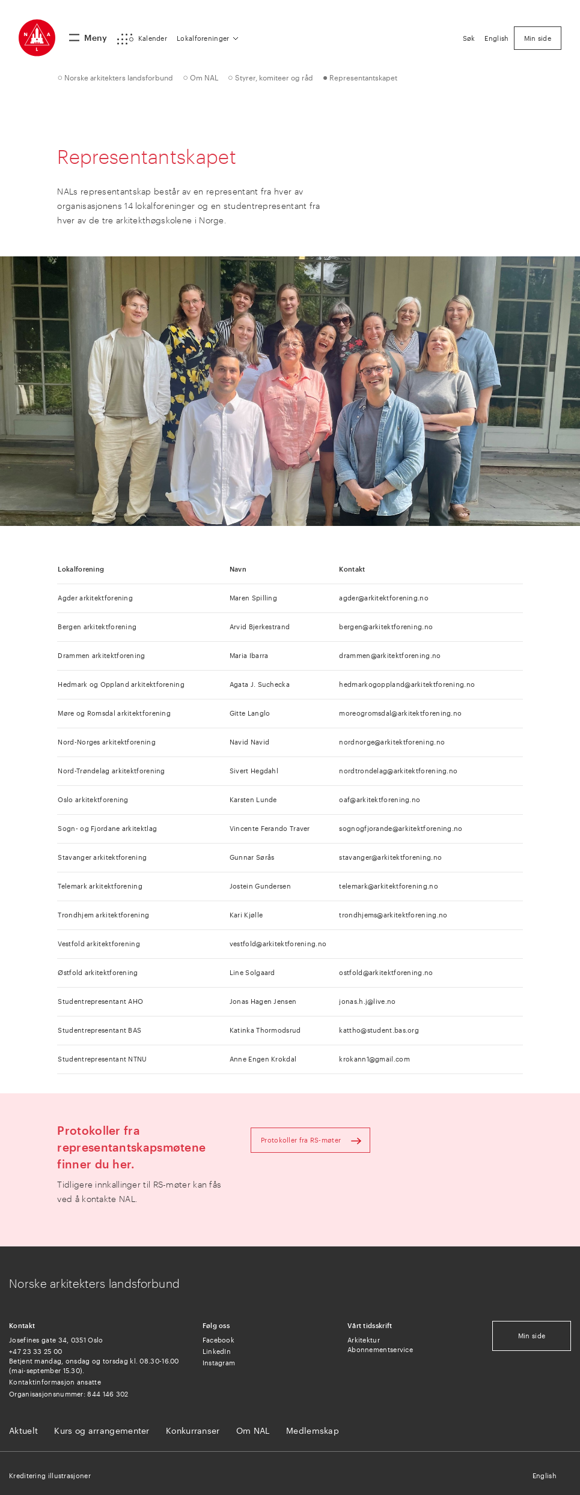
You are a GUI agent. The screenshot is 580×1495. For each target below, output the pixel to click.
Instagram (219, 1363)
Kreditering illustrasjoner (50, 1475)
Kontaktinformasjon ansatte (55, 1382)
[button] (142, 39)
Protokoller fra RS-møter (301, 1140)
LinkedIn (217, 1351)
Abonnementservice (380, 1349)
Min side (531, 1335)
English (545, 1475)
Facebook (218, 1340)
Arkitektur (363, 1340)
